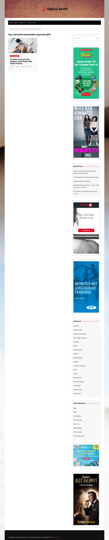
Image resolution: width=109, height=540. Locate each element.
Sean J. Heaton (15, 66)
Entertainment (77, 350)
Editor (75, 346)
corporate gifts (14, 56)
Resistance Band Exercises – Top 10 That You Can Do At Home (86, 186)
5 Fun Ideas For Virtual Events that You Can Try (85, 192)
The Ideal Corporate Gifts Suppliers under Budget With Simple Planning (21, 61)
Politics (75, 374)
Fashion (75, 354)
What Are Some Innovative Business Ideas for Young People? (84, 172)
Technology (77, 385)
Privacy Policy (31, 22)
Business (76, 326)
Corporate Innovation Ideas (81, 181)
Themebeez (56, 537)
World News (77, 393)
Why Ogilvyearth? (79, 436)
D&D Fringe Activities (80, 338)
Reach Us (22, 22)
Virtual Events (77, 389)
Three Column (77, 432)
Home (11, 22)
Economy (76, 342)
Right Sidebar (77, 428)
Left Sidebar (77, 416)
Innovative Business (79, 366)
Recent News (77, 377)
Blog (16, 22)
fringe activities (78, 358)
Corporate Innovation (79, 334)
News (75, 370)
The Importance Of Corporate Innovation (85, 177)
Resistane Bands (78, 381)
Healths (75, 362)
